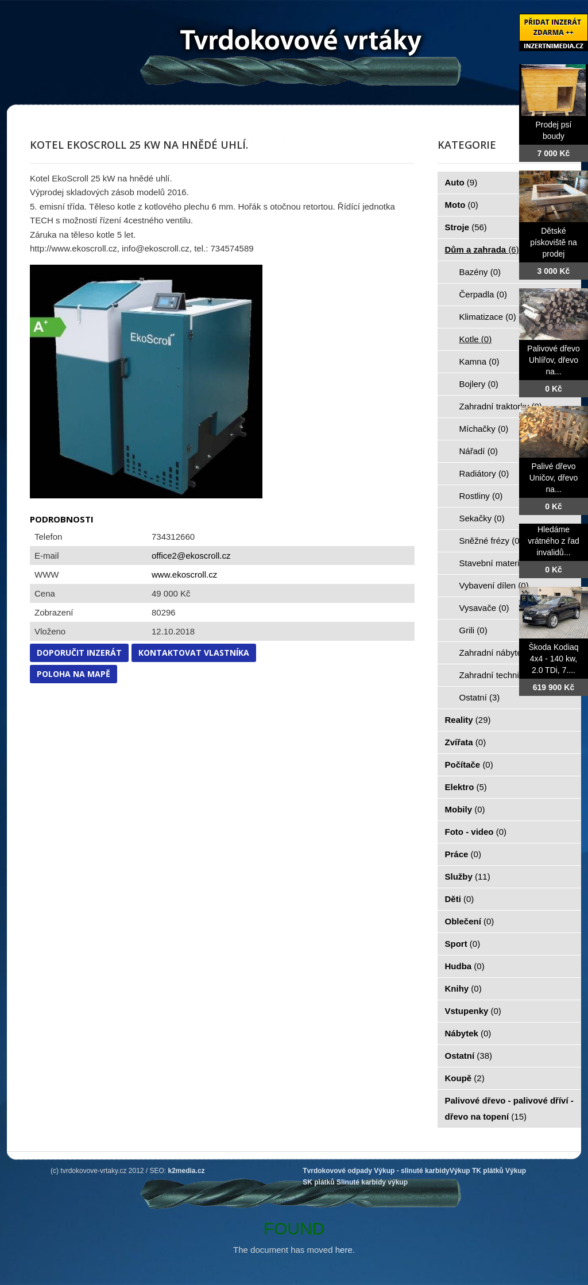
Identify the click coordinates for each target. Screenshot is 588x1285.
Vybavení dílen (494, 585)
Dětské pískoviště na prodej (553, 242)
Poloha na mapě (73, 673)
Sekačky (482, 518)
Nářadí (478, 451)
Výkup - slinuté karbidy (411, 1171)
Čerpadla (483, 294)
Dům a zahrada (482, 249)
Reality (468, 720)
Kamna (479, 361)
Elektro (466, 787)
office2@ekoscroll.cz (191, 555)
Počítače (469, 764)
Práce (463, 854)
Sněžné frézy (491, 540)
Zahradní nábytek (499, 652)
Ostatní (479, 697)
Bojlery (478, 384)
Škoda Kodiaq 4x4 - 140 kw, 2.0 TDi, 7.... (553, 658)
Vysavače (484, 608)
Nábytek (468, 1033)
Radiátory (484, 473)
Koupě (465, 1078)
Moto (461, 205)
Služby (467, 876)
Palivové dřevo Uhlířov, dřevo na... (553, 360)
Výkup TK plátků (477, 1171)
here (344, 1250)
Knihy (463, 988)
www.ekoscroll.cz (184, 574)
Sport (463, 944)
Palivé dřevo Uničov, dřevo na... (553, 478)
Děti (459, 899)
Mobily (465, 809)
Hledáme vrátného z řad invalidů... (553, 541)
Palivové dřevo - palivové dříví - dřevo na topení (509, 1108)
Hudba (465, 966)
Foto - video (476, 832)
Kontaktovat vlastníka (193, 652)
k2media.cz (186, 1171)
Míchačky (484, 429)
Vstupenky (473, 1011)
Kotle (475, 339)
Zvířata (465, 742)
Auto (461, 182)
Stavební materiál (499, 563)
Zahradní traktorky (500, 406)
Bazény (480, 272)
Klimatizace (487, 317)
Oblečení (469, 921)
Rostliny (481, 496)
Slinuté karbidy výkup (372, 1182)
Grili (473, 630)
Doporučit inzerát (79, 652)
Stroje (466, 227)
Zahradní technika (500, 675)
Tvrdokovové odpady (337, 1171)
